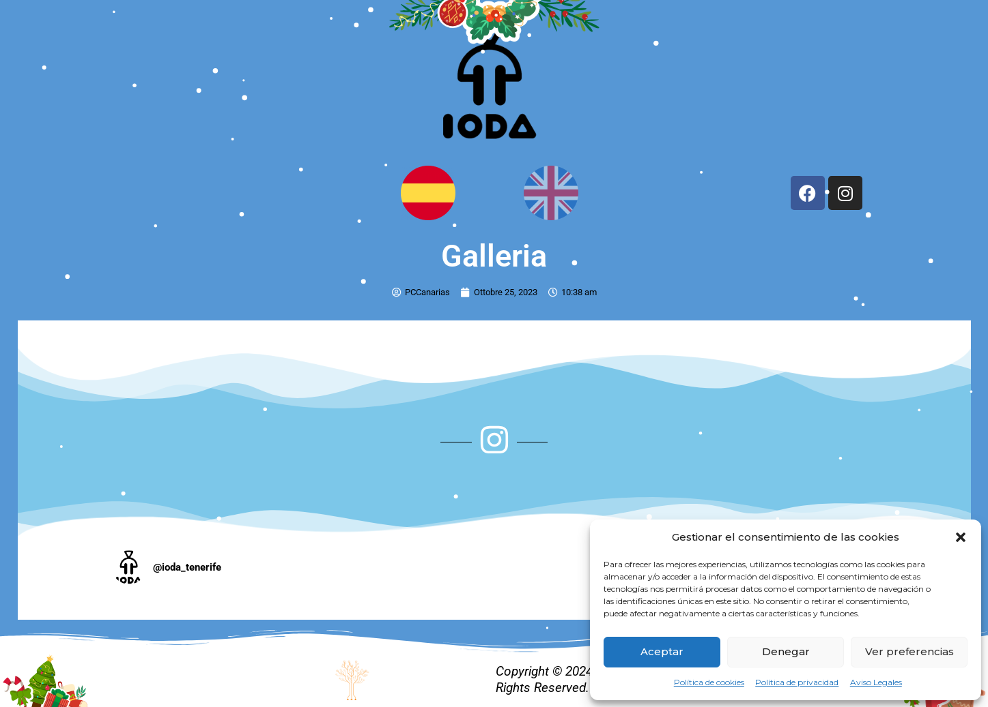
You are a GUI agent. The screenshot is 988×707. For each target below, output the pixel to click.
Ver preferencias (909, 651)
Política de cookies (709, 682)
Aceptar (661, 651)
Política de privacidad (796, 682)
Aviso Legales (876, 682)
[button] (961, 537)
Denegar (786, 651)
